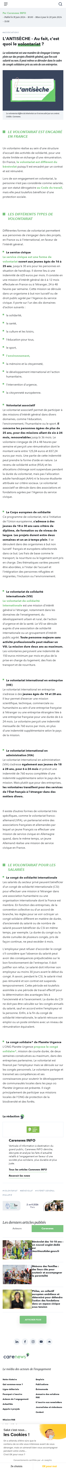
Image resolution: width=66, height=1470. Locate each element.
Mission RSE (9, 1419)
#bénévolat (26, 1191)
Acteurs (17, 1228)
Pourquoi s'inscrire (12, 1394)
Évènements (42, 1389)
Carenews (48, 1228)
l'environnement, (18, 355)
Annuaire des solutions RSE (47, 1396)
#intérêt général (45, 1191)
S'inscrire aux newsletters (49, 1402)
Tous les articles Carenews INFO (28, 1169)
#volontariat (10, 1191)
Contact (39, 1412)
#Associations (11, 32)
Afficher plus (33, 1319)
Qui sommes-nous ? (13, 1384)
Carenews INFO (16, 13)
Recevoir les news (19, 1175)
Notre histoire (10, 1379)
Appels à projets (11, 1409)
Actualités (8, 1404)
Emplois (40, 1379)
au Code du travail (49, 187)
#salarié (7, 1195)
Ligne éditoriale (11, 1389)
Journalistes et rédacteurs (49, 1407)
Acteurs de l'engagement (15, 1399)
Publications (42, 1384)
